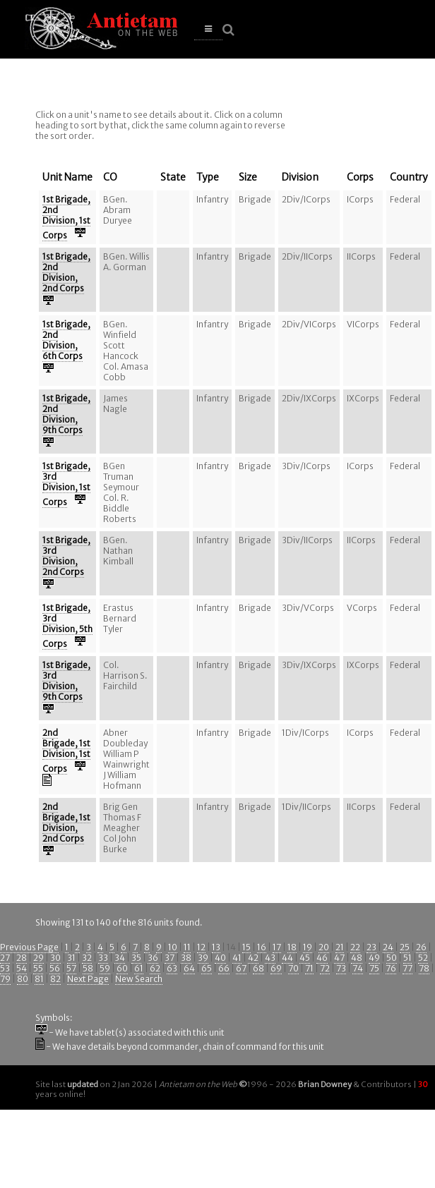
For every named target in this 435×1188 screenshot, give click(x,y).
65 (206, 968)
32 (87, 957)
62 (155, 968)
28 (21, 957)
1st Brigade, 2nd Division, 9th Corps (66, 414)
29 (38, 957)
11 (187, 947)
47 (339, 957)
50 (391, 957)
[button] (208, 29)
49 (374, 957)
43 (270, 957)
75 (374, 968)
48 (356, 957)
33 (103, 957)
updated (82, 1084)
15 (246, 947)
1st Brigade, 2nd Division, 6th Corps (66, 340)
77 (407, 968)
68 (258, 968)
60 (122, 968)
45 (304, 957)
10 (172, 947)
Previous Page (29, 947)
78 (424, 968)
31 (71, 957)
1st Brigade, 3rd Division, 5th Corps (67, 625)
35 (136, 957)
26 (421, 947)
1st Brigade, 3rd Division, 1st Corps (66, 484)
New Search (138, 979)
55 (38, 968)
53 (5, 968)
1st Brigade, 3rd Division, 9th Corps (66, 681)
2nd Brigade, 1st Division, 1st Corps (66, 750)
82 (55, 979)
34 (119, 957)
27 (5, 957)
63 (172, 968)
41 (237, 957)
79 (5, 979)
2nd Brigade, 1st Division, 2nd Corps (66, 822)
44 (287, 957)
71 (309, 968)
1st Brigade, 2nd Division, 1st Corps (66, 217)
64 (189, 968)
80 (22, 979)
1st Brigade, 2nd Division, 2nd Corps (66, 272)
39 (203, 957)
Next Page (88, 979)
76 (391, 968)
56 (54, 968)
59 (105, 968)
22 (355, 947)
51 (407, 957)
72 (325, 968)
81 (39, 979)
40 (220, 957)
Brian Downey (325, 1084)
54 (21, 968)
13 (216, 947)
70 (293, 968)
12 (201, 947)
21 (339, 947)
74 (357, 968)
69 (276, 968)
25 (405, 947)
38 (186, 957)
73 (341, 968)
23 (371, 947)
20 (323, 947)
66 (224, 968)
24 (388, 947)
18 (292, 947)
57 (71, 968)
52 (423, 957)
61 (138, 968)
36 (153, 957)
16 (261, 947)
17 (277, 947)
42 (253, 957)
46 (322, 957)
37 (169, 957)
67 (241, 968)
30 (55, 957)
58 (88, 968)
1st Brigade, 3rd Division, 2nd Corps (66, 556)
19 (307, 947)
